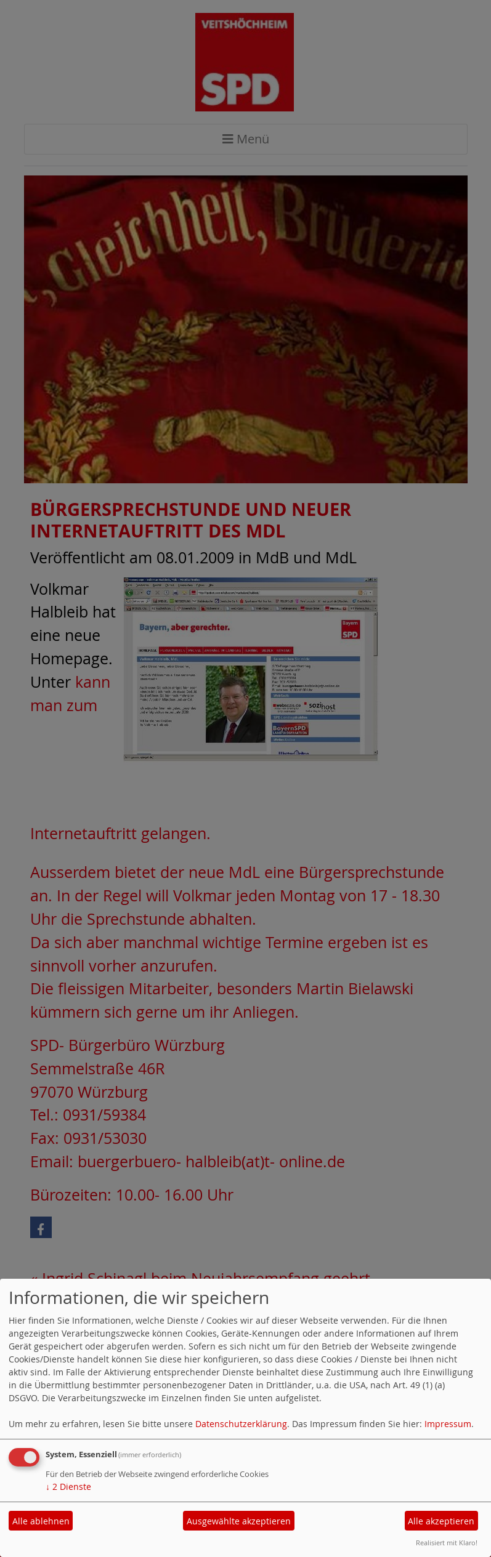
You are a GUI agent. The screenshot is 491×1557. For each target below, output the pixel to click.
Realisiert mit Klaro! (446, 1542)
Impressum (447, 1424)
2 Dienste (68, 1486)
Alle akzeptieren (441, 1521)
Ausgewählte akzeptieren (239, 1521)
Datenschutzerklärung (241, 1424)
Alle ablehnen (41, 1521)
